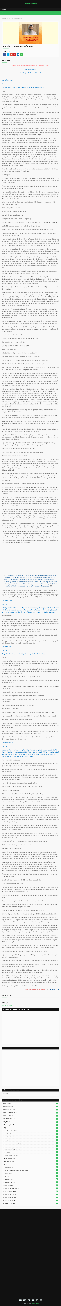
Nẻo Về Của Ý (31, 1152)
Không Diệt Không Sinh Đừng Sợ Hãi (31, 1143)
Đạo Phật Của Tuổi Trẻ (31, 1194)
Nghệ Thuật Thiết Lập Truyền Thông (31, 1149)
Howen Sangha (30, 4)
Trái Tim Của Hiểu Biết (31, 1182)
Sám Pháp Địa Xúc (31, 1161)
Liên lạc (4, 9)
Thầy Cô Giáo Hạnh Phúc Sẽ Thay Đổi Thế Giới (31, 1170)
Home (3, 18)
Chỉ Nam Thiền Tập (31, 1116)
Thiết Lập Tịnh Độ (31, 1167)
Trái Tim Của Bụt (31, 1179)
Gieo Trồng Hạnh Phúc (31, 1125)
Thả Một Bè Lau (31, 1173)
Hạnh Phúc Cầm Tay (31, 1134)
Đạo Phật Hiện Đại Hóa (31, 1197)
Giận (31, 1128)
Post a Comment (7, 1005)
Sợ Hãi (31, 1164)
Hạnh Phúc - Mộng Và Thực (31, 1131)
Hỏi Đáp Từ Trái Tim (31, 1140)
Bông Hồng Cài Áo (31, 1106)
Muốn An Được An (31, 1146)
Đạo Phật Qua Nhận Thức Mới (31, 1188)
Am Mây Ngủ (31, 1103)
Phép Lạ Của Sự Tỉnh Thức (31, 1155)
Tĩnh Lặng (31, 1176)
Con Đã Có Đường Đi (31, 1119)
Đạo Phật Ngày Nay (31, 1185)
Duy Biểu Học (31, 1122)
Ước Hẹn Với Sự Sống (31, 1203)
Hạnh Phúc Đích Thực (31, 1137)
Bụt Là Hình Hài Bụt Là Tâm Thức (31, 1112)
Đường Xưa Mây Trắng (31, 1191)
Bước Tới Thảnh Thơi (31, 1109)
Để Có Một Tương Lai (31, 1200)
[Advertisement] (30, 560)
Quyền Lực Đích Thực (31, 1158)
